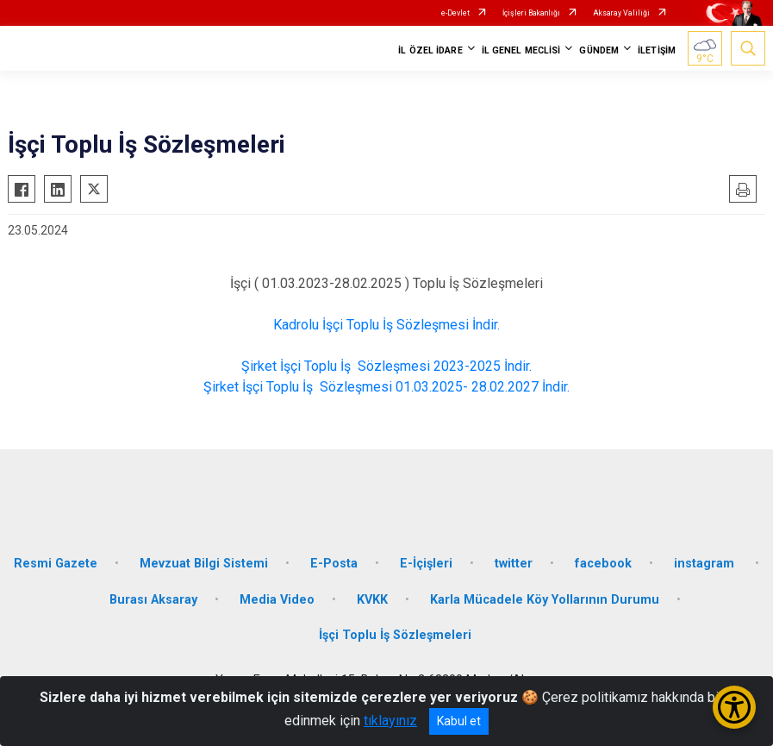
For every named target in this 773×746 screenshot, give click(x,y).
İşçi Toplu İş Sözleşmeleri (395, 635)
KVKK (372, 599)
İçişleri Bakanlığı (531, 13)
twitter (514, 563)
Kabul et (459, 721)
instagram (706, 563)
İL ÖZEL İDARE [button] (430, 50)
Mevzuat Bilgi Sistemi (204, 563)
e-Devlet (455, 13)
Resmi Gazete (55, 563)
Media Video (277, 599)
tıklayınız (390, 720)
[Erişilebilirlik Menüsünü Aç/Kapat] (734, 707)
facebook (603, 563)
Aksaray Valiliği (621, 13)
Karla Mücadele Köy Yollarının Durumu (544, 599)
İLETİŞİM (657, 50)
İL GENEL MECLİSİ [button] (521, 50)
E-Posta (334, 563)
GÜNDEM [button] (599, 50)
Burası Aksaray (153, 599)
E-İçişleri (426, 563)
